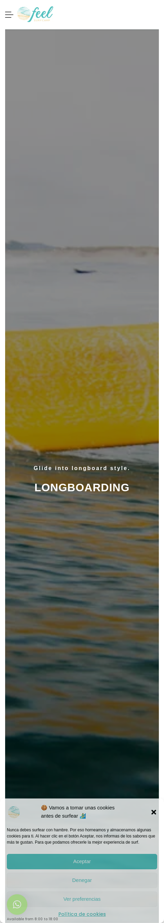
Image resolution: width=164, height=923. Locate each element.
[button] (153, 811)
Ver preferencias (81, 899)
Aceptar (82, 861)
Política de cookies (82, 914)
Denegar (82, 880)
